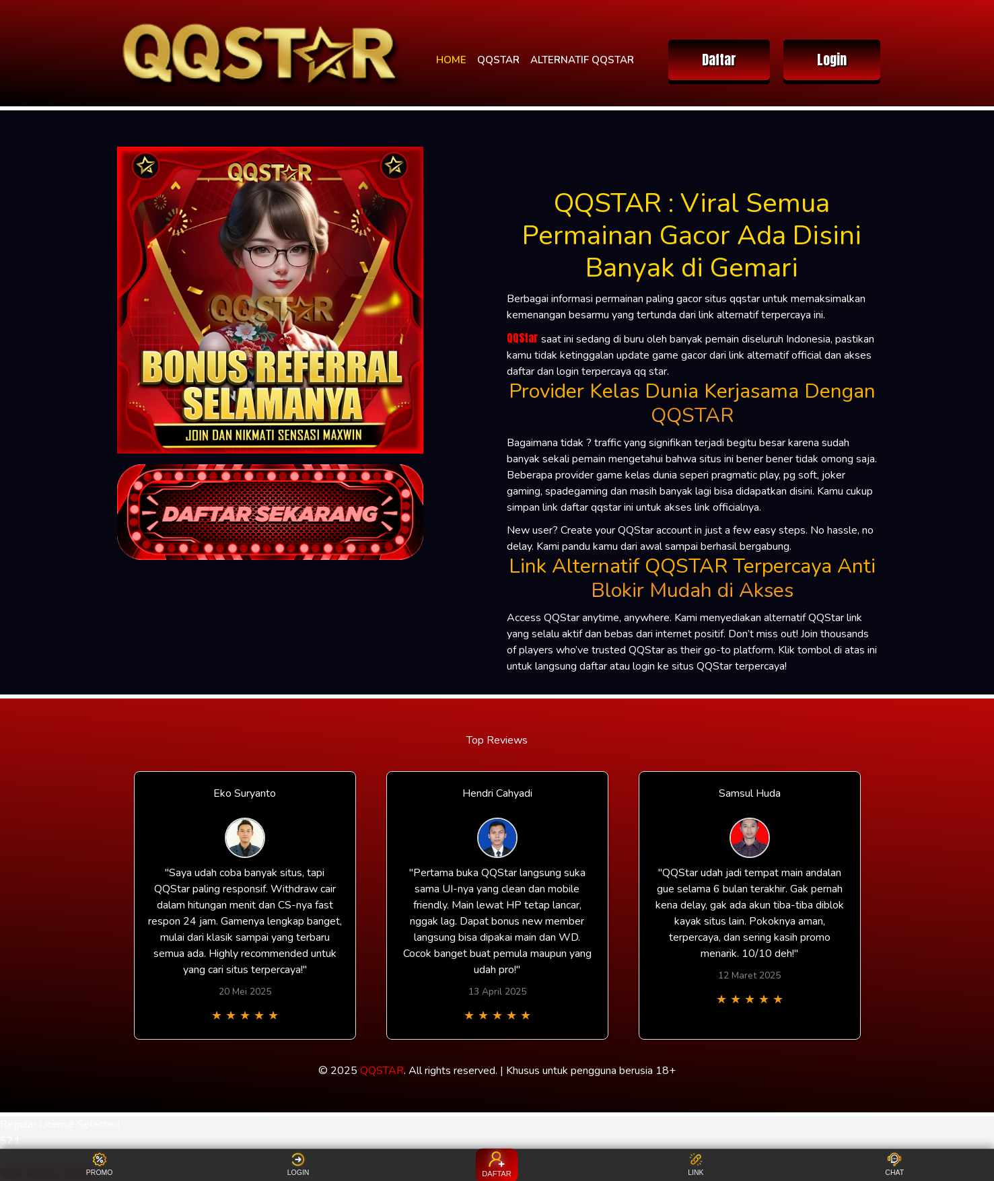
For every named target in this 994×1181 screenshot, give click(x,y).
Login (832, 59)
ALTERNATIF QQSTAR (582, 60)
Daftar (719, 59)
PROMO (99, 1164)
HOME (451, 60)
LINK (695, 1164)
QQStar (522, 338)
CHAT (894, 1164)
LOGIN (298, 1164)
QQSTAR (498, 60)
